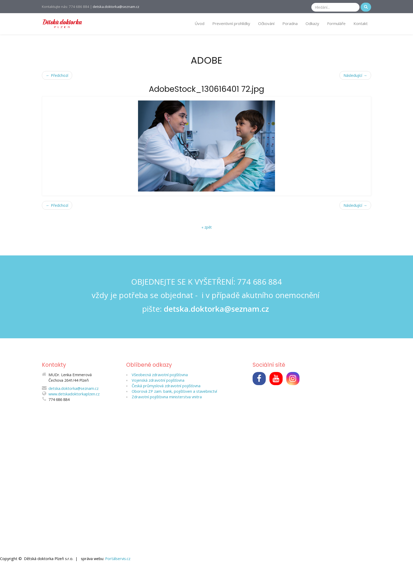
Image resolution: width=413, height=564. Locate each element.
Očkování (266, 23)
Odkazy (312, 23)
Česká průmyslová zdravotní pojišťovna (166, 385)
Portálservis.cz (117, 558)
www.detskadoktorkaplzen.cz (74, 393)
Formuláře (336, 23)
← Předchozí (57, 75)
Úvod (199, 23)
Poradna (290, 23)
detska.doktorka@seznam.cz (116, 6)
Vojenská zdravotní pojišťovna (158, 380)
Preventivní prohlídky (231, 23)
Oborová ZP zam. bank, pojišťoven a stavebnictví (174, 391)
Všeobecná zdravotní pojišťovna (160, 374)
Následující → (355, 75)
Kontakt (360, 23)
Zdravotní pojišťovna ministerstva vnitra (167, 396)
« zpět (206, 227)
